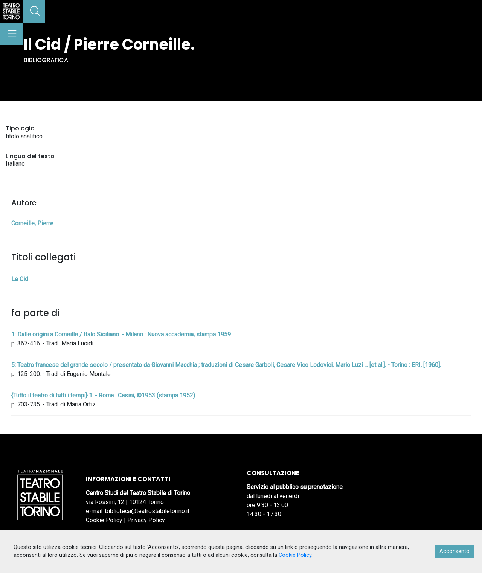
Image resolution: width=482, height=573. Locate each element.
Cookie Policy (104, 520)
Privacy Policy (146, 520)
